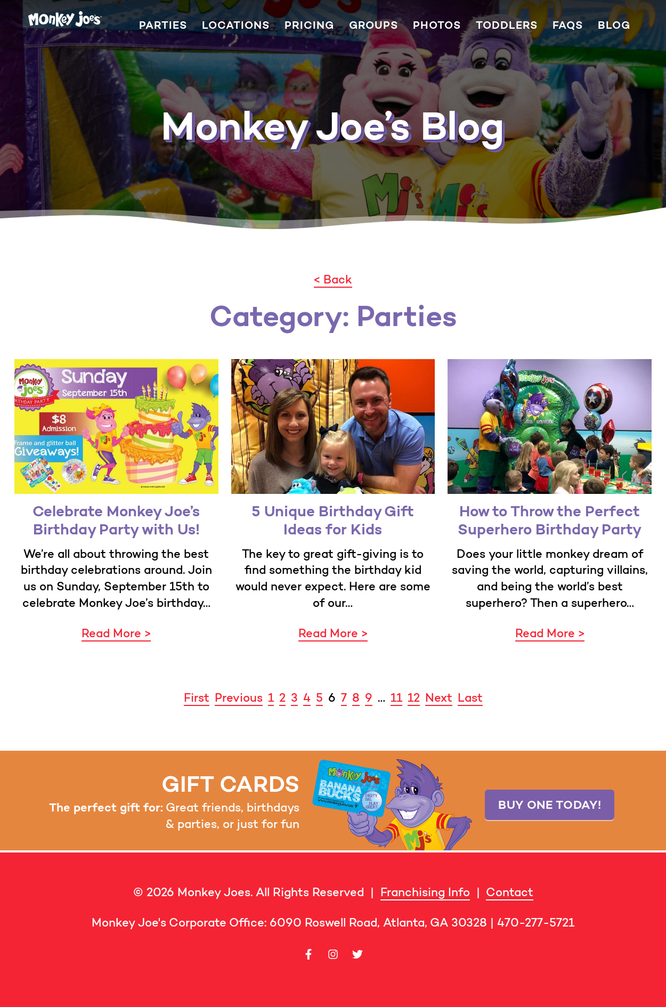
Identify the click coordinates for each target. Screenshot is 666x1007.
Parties (163, 25)
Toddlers (507, 25)
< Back (333, 279)
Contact (509, 892)
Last (470, 698)
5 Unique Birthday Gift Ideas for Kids (332, 520)
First (196, 698)
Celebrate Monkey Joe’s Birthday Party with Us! (116, 520)
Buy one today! (549, 804)
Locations (236, 25)
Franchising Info (425, 892)
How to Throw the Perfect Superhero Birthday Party (549, 520)
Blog (614, 25)
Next (438, 698)
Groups (373, 25)
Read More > (116, 633)
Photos (437, 25)
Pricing (309, 25)
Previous (239, 698)
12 (414, 698)
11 (396, 698)
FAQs (568, 25)
